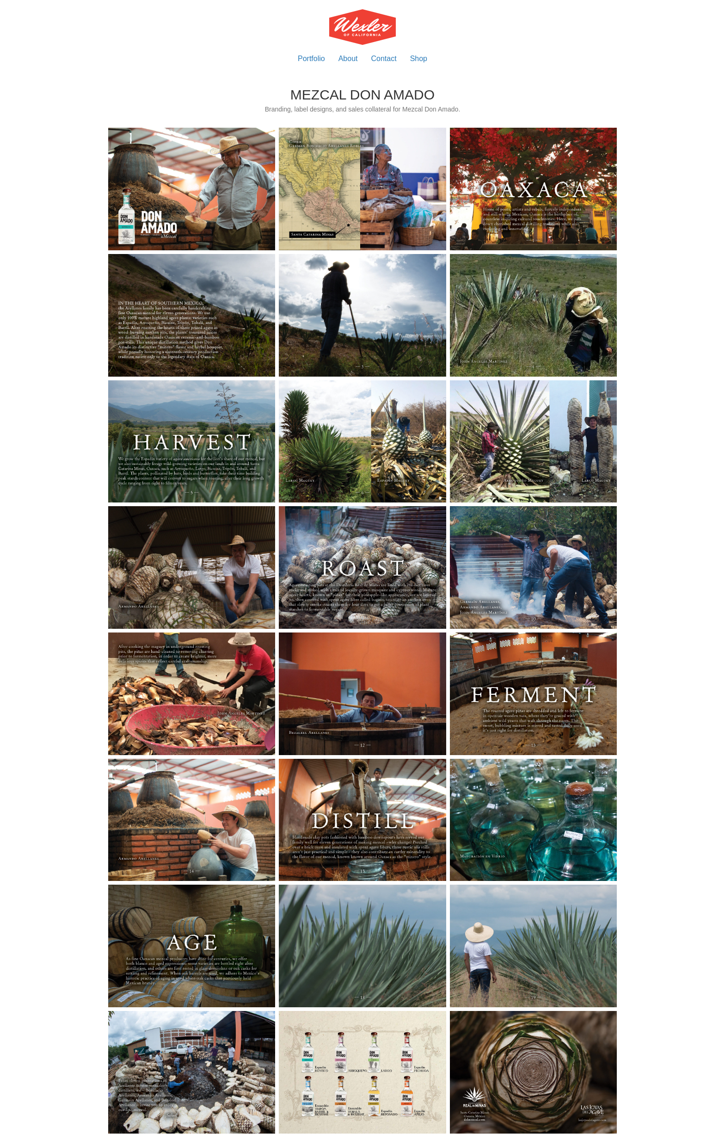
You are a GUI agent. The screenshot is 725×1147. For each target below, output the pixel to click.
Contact (384, 58)
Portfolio (311, 58)
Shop (418, 58)
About (348, 58)
